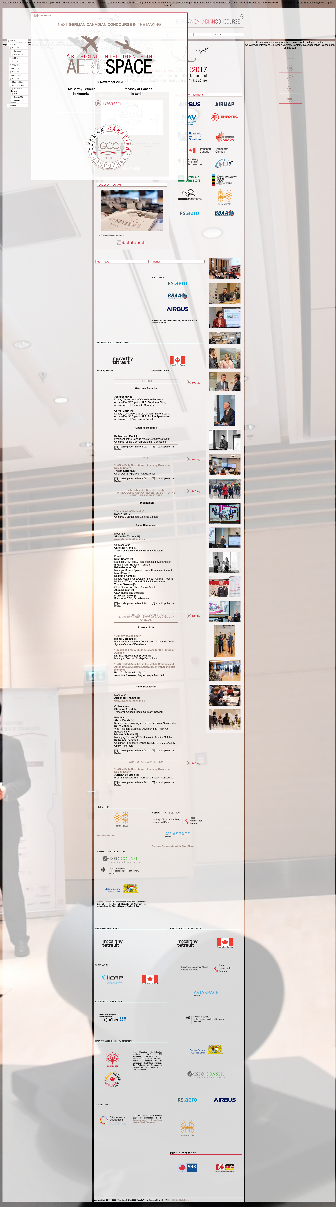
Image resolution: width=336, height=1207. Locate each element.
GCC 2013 (14, 75)
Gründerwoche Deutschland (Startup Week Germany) (147, 1121)
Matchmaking (15, 82)
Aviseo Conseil (104, 902)
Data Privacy (185, 1200)
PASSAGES (17, 97)
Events (12, 44)
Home (11, 41)
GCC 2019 (14, 58)
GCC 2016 (14, 65)
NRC (14, 94)
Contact (219, 34)
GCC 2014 (14, 72)
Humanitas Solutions (106, 836)
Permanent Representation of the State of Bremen (174, 846)
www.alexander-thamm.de (129, 539)
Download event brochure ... (112, 235)
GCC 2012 (14, 79)
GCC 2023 (14, 48)
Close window (42, 16)
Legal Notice (173, 1200)
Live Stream (17, 54)
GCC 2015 (14, 68)
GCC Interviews (16, 85)
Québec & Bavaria (16, 90)
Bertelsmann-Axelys (17, 101)
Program (16, 51)
